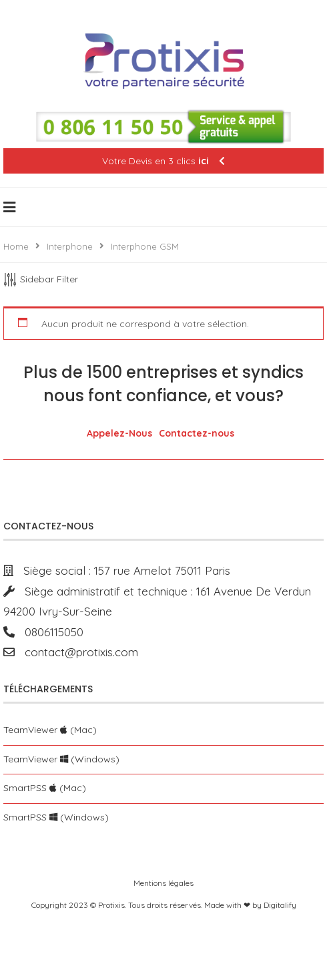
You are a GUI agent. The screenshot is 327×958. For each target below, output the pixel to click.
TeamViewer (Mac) (50, 730)
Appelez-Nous (119, 433)
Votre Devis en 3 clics (163, 161)
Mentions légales (163, 883)
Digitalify (280, 905)
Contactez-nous (196, 433)
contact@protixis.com (76, 652)
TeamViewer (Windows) (61, 759)
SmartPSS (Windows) (56, 817)
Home (16, 246)
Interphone (70, 246)
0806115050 (49, 632)
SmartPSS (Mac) (44, 788)
